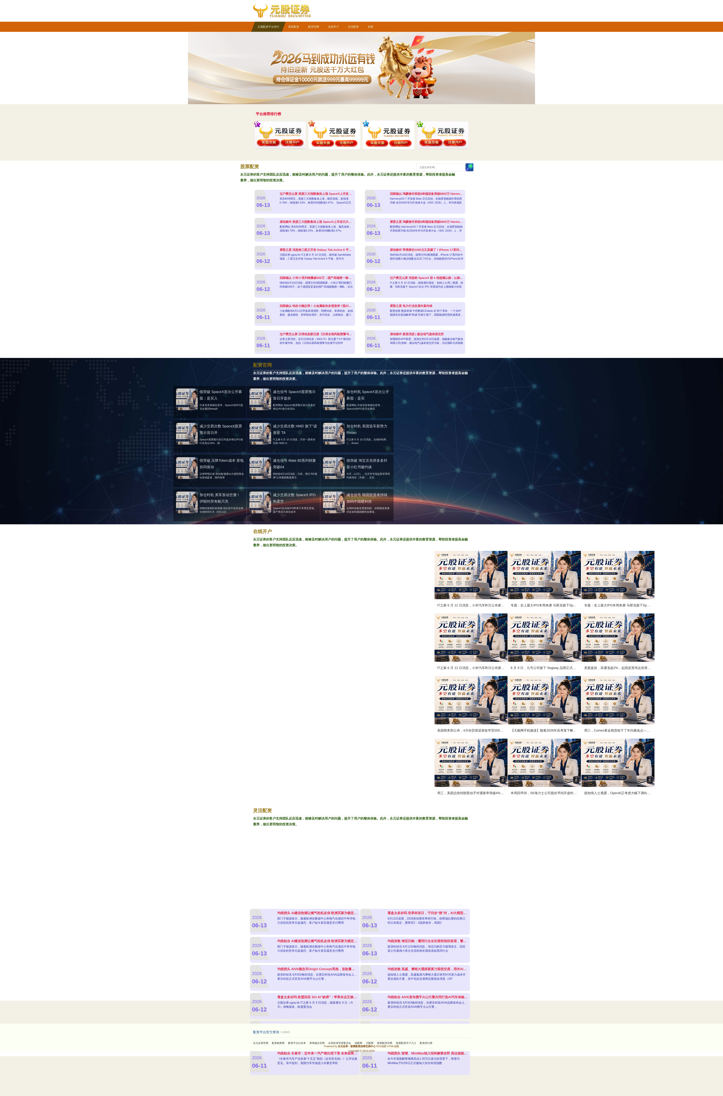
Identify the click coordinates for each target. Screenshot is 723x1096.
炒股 (370, 26)
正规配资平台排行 (268, 26)
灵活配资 (353, 26)
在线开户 (333, 26)
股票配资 (293, 26)
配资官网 (313, 26)
